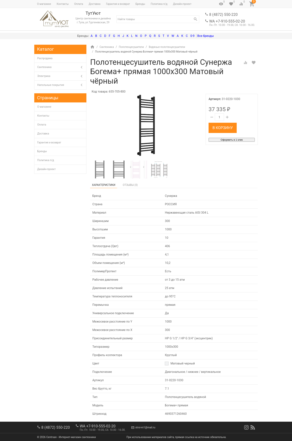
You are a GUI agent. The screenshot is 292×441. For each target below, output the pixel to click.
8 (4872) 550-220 (223, 14)
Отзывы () (130, 184)
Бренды (140, 3)
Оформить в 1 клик (232, 139)
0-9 (192, 36)
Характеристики (103, 184)
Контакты (63, 3)
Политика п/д (159, 3)
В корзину (222, 128)
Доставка (94, 3)
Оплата (78, 3)
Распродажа (45, 58)
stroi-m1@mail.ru (145, 427)
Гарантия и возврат (118, 3)
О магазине (44, 3)
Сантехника (61, 67)
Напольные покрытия (61, 85)
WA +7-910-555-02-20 (227, 21)
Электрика (61, 76)
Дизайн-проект (182, 3)
